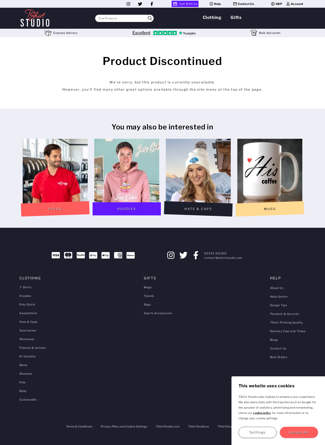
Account (294, 4)
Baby (22, 391)
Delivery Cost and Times (288, 331)
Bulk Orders (278, 357)
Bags (147, 304)
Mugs (148, 287)
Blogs (274, 340)
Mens (23, 365)
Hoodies (25, 296)
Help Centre (279, 296)
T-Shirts (25, 287)
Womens (25, 373)
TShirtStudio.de (228, 426)
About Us (277, 288)
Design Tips (278, 305)
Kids (22, 382)
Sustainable (28, 399)
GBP (276, 4)
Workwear (27, 339)
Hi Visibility (27, 356)
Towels (149, 296)
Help (215, 4)
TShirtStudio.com (168, 426)
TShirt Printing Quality (286, 322)
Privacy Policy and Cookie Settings (124, 426)
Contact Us (243, 4)
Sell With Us (185, 4)
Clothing (212, 17)
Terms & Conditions (79, 426)
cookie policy (262, 413)
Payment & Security (284, 314)
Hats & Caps (28, 322)
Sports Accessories (158, 313)
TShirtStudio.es (198, 426)
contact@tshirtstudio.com (223, 258)
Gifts (236, 17)
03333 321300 (215, 253)
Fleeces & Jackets (32, 347)
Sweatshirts (28, 313)
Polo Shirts (27, 304)
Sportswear (27, 330)
